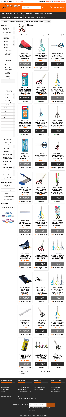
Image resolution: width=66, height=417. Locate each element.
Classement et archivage (7, 147)
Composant (18, 17)
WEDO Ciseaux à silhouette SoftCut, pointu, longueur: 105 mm (41, 159)
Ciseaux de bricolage (9, 90)
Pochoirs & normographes (9, 77)
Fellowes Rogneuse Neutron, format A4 (25, 291)
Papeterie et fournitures (14, 13)
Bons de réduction (6, 396)
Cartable (6, 105)
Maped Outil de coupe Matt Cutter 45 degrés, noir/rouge (25, 58)
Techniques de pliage (7, 143)
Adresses (4, 394)
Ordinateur (48, 13)
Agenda (6, 111)
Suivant (47, 371)
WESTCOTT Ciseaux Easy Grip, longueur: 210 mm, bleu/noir (57, 58)
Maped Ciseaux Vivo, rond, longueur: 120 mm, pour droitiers (41, 225)
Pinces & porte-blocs (8, 68)
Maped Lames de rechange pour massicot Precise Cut (25, 91)
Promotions (7, 193)
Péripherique (38, 13)
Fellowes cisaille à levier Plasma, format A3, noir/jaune (25, 257)
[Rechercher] (33, 7)
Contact (3, 1)
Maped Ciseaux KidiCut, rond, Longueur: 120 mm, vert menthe (41, 58)
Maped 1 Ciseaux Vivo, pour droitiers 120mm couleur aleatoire (57, 325)
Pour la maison (7, 154)
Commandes (5, 389)
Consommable (7, 17)
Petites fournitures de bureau (8, 46)
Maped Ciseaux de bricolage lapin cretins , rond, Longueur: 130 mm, (57, 226)
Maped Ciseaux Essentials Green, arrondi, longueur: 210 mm (57, 192)
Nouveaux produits (9, 196)
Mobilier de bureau (6, 28)
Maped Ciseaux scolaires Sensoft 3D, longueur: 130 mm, (41, 125)
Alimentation (7, 175)
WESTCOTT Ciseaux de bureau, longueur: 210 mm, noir (41, 292)
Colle (6, 97)
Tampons (7, 126)
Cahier (6, 41)
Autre (5, 129)
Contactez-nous (55, 392)
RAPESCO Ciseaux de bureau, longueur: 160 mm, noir (41, 325)
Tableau (6, 135)
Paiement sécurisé (56, 389)
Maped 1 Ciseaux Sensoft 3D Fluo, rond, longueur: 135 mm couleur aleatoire (41, 358)
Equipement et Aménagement (7, 157)
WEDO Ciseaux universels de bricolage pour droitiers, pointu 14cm (41, 192)
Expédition (7, 114)
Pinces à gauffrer (7, 72)
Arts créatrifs (7, 120)
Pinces (7, 65)
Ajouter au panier (24, 64)
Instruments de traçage (8, 101)
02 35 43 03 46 (19, 1)
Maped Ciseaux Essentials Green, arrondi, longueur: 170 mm (57, 125)
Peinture (6, 123)
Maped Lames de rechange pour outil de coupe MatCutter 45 (25, 124)
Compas (7, 94)
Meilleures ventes (9, 199)
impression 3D (7, 178)
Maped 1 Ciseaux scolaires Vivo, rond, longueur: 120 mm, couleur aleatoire (57, 93)
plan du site (54, 394)
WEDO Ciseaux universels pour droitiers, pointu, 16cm (41, 257)
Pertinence (53, 35)
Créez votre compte (59, 1)
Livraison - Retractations (6, 186)
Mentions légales (9, 190)
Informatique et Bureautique (34, 17)
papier (6, 117)
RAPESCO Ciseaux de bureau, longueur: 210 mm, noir (57, 358)
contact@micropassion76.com (27, 398)
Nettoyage (7, 132)
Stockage (28, 13)
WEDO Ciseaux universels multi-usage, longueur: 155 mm (41, 92)
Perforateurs (8, 50)
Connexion (48, 1)
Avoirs (3, 392)
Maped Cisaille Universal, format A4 (25, 190)
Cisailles (8, 84)
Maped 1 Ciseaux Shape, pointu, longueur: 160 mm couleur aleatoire (57, 258)
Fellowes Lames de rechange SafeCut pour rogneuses (25, 357)
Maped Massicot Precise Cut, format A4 (25, 157)
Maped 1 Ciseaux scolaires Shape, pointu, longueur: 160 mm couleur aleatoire (57, 293)
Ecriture (6, 108)
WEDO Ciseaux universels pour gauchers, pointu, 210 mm (57, 157)
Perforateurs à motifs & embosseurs (8, 54)
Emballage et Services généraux (7, 163)
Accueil (4, 25)
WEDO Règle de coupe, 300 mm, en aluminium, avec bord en (25, 224)
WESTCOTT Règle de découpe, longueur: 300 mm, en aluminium (25, 326)
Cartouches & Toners (7, 33)
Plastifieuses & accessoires (8, 138)
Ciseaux (7, 81)
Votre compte (6, 381)
